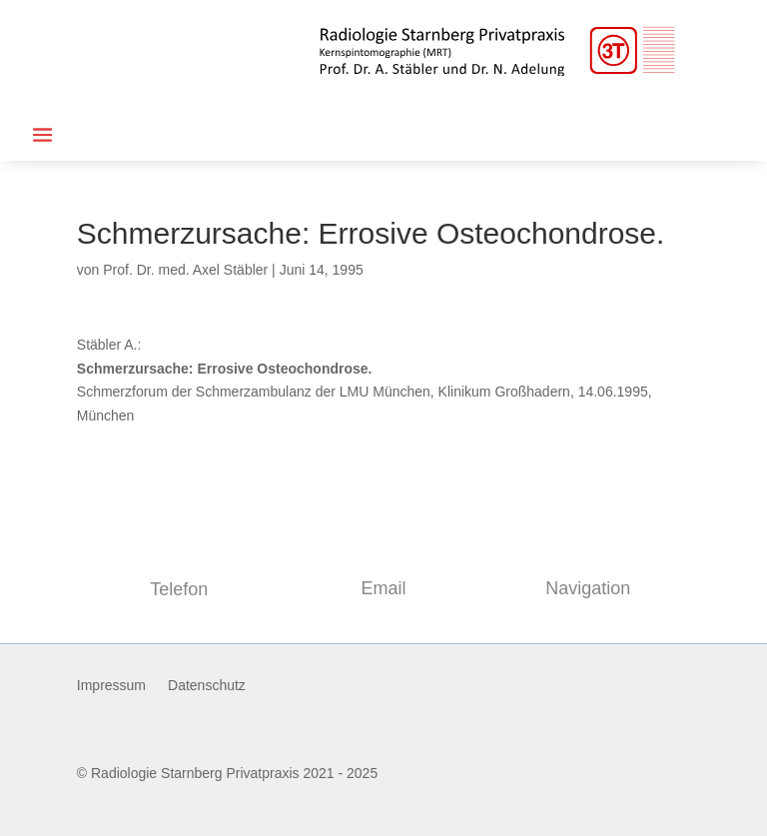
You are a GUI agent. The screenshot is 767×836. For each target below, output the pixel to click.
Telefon (179, 589)
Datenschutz (207, 685)
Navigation (587, 588)
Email (383, 588)
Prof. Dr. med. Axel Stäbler (185, 270)
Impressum (111, 685)
